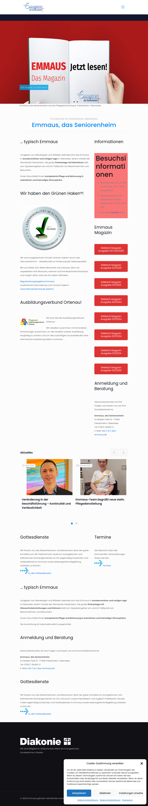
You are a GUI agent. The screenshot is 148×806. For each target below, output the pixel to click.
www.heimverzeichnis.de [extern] (37, 288)
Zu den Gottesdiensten (35, 573)
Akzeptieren (79, 793)
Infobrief (114, 212)
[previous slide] (114, 452)
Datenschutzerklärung (87, 800)
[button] (141, 763)
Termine (102, 565)
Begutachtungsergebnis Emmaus (37, 281)
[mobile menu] (123, 7)
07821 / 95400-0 (32, 664)
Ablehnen (105, 793)
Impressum (127, 800)
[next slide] (123, 452)
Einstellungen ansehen (131, 793)
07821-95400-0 (106, 427)
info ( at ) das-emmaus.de (41, 668)
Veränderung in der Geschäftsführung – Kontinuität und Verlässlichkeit (46, 504)
